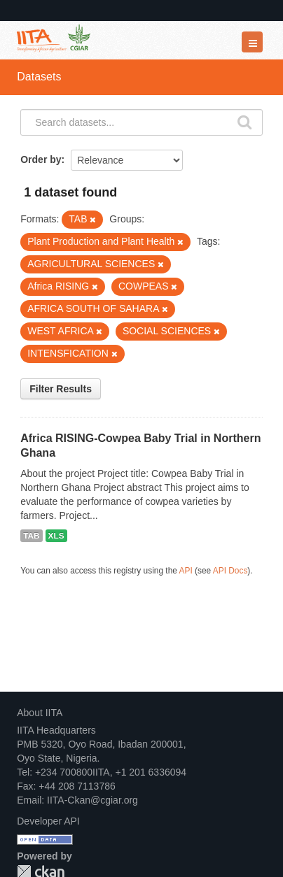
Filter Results (60, 388)
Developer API (48, 821)
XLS (56, 536)
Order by (40, 159)
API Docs (230, 571)
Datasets (39, 77)
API (186, 571)
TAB (31, 536)
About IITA (39, 712)
